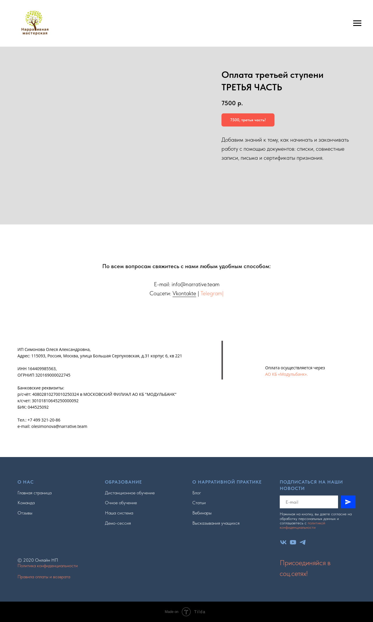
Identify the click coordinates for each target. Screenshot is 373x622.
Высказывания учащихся (216, 523)
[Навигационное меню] (357, 23)
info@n (180, 284)
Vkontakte (184, 293)
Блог (196, 493)
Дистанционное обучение (130, 493)
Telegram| (212, 293)
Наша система (119, 513)
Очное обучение (121, 502)
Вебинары (202, 513)
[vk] (283, 542)
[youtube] (293, 542)
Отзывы (24, 513)
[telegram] (302, 542)
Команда (26, 502)
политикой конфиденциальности (302, 525)
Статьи (199, 502)
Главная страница (34, 493)
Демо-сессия (118, 523)
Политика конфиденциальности (47, 565)
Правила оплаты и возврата (43, 576)
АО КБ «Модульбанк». (286, 374)
